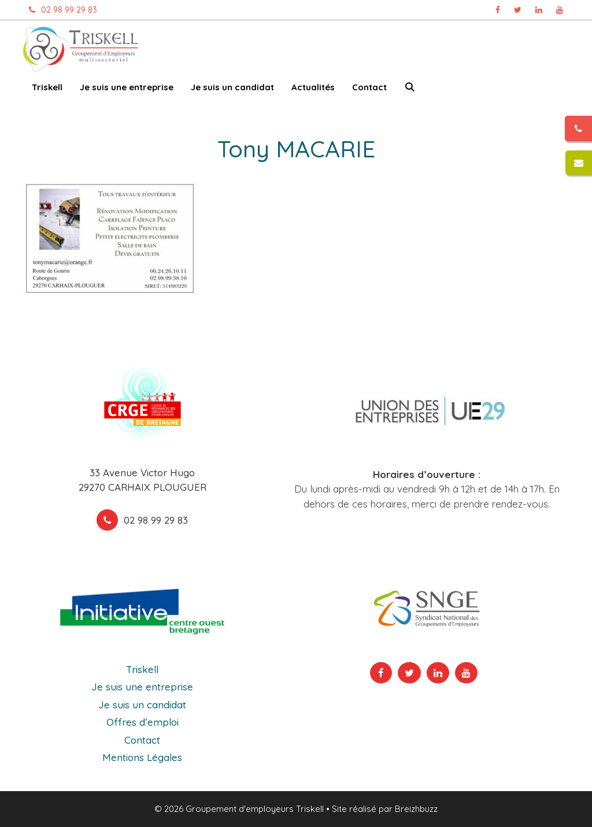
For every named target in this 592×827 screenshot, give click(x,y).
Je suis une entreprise (126, 87)
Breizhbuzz (416, 808)
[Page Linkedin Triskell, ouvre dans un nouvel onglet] (539, 10)
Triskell (47, 87)
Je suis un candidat (232, 87)
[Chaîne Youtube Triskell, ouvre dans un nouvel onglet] (559, 10)
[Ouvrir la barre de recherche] (409, 89)
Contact (369, 87)
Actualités (313, 87)
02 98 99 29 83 (60, 10)
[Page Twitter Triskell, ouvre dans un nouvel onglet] (517, 10)
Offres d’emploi (142, 722)
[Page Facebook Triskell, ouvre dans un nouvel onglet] (498, 10)
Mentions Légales (142, 757)
